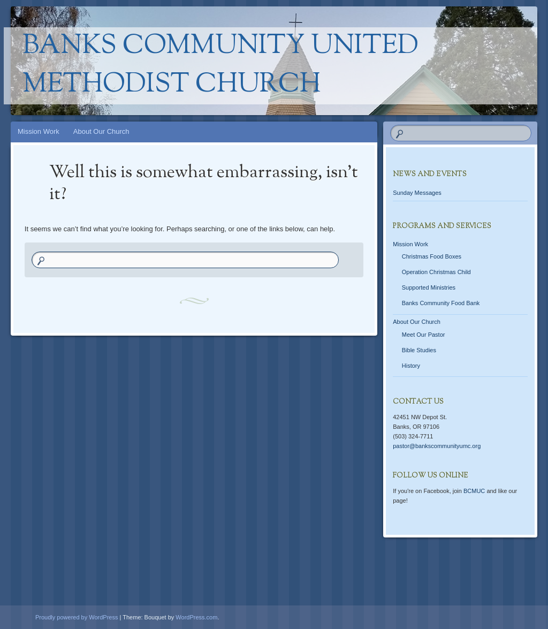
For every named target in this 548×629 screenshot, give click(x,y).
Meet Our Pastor (423, 334)
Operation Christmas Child (436, 272)
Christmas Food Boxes (431, 256)
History (411, 365)
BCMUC (474, 491)
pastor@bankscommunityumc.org (437, 446)
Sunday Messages (417, 193)
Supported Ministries (428, 287)
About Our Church (101, 131)
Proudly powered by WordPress (76, 617)
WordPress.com (196, 617)
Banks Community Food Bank (441, 303)
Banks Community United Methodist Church (220, 65)
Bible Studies (419, 350)
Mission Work (38, 131)
